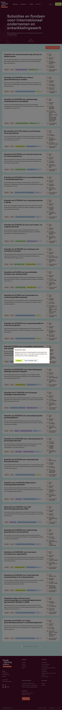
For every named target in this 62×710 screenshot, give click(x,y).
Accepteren (18, 360)
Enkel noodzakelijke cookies (31, 360)
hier (28, 354)
